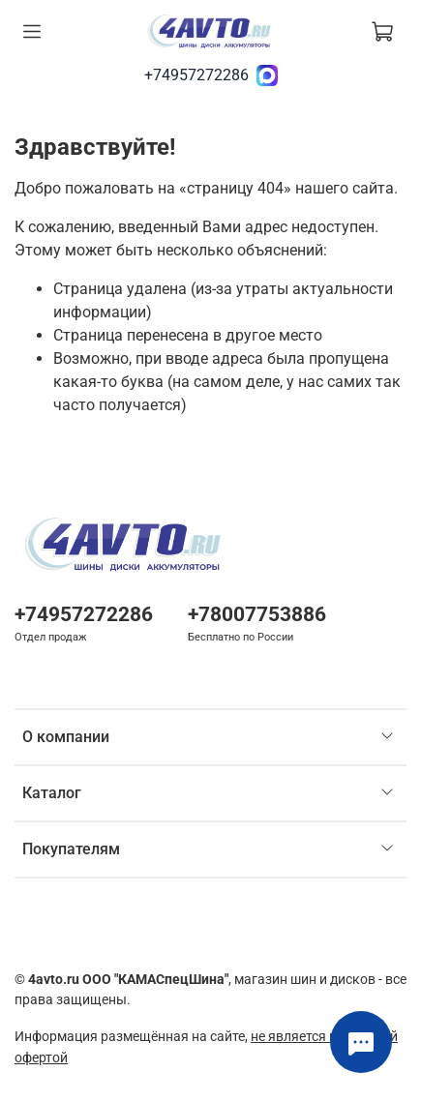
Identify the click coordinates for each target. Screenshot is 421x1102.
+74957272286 (196, 75)
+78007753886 (257, 614)
